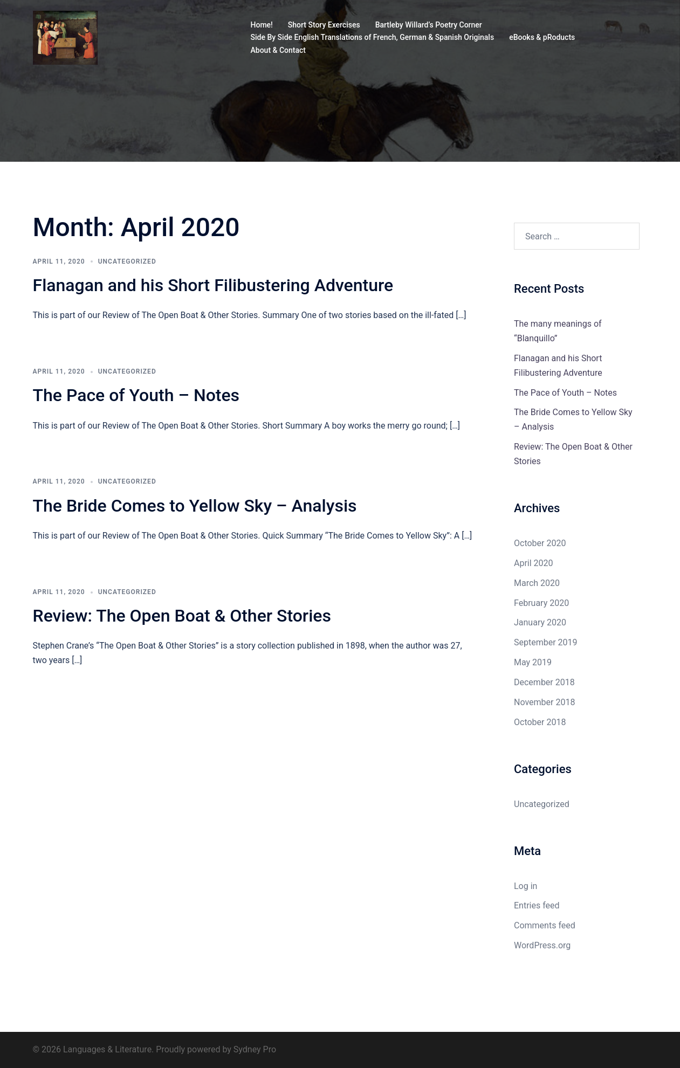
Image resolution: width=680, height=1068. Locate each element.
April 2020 (533, 563)
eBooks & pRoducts (542, 37)
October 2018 (540, 722)
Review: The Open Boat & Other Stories (182, 615)
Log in (525, 886)
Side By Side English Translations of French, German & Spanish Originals (372, 37)
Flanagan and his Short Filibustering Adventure (213, 285)
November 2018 (544, 702)
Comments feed (544, 925)
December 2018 (544, 682)
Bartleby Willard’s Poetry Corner (428, 24)
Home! (262, 24)
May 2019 (533, 662)
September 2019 (546, 642)
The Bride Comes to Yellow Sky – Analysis (195, 505)
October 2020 (540, 543)
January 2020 (540, 622)
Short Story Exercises (324, 24)
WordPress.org (542, 945)
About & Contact (278, 50)
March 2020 (537, 583)
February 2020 (541, 603)
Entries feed (537, 905)
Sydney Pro (254, 1049)
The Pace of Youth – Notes (136, 395)
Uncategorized (127, 261)
